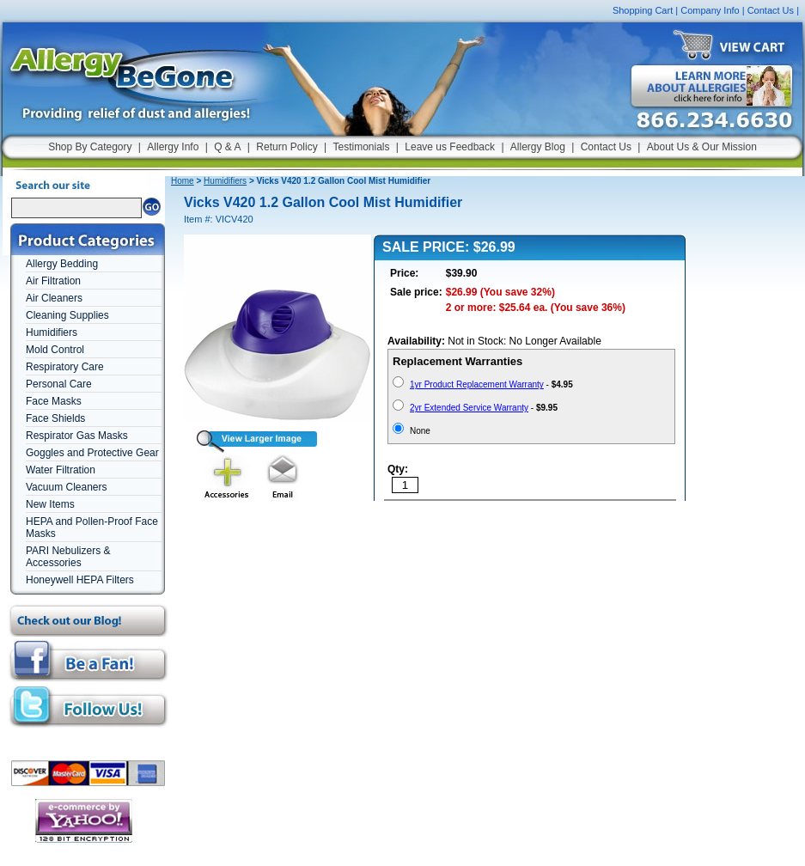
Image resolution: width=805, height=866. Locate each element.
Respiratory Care (65, 367)
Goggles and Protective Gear (92, 453)
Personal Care (59, 384)
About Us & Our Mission (702, 147)
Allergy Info (172, 147)
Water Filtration (60, 470)
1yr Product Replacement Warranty (477, 384)
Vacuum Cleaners (66, 487)
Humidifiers (51, 332)
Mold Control (55, 350)
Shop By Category (89, 147)
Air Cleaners (54, 298)
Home (182, 181)
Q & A (227, 147)
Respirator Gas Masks (77, 436)
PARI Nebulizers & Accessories (68, 557)
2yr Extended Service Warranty (469, 407)
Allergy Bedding (62, 264)
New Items (50, 504)
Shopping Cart (643, 10)
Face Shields (55, 418)
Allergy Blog (537, 147)
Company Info (709, 10)
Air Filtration (53, 281)
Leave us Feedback (450, 147)
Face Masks (54, 401)
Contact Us (770, 10)
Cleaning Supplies (67, 315)
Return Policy (286, 147)
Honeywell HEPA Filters (80, 580)
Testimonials (360, 147)
